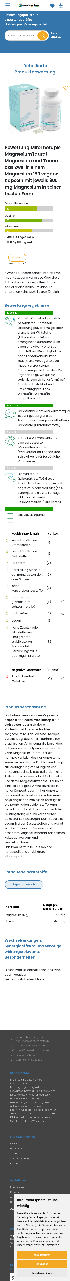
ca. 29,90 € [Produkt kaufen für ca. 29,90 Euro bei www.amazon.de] (17, 257)
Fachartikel (16, 1148)
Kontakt (14, 1163)
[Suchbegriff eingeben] (21, 35)
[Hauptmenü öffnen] (8, 5)
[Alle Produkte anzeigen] (58, 34)
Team (13, 1153)
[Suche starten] (42, 35)
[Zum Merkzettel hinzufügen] (66, 88)
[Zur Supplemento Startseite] (29, 5)
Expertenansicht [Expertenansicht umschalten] (24, 884)
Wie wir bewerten (20, 1158)
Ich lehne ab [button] (42, 1264)
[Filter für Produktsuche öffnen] (61, 5)
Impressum (17, 1187)
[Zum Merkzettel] (52, 6)
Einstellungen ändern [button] (42, 1273)
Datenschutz (17, 1192)
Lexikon (14, 1143)
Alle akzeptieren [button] (42, 1255)
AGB (12, 1197)
